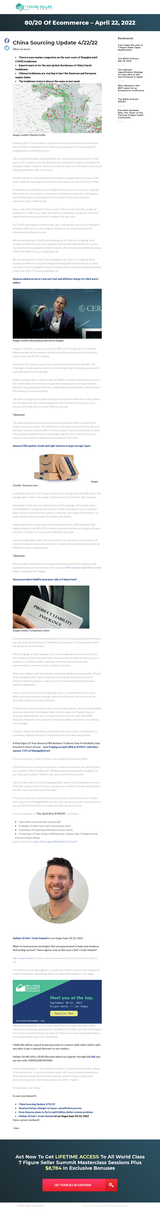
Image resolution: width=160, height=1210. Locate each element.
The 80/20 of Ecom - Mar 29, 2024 (129, 59)
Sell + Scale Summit (23, 958)
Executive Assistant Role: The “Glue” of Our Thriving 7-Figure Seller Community (131, 114)
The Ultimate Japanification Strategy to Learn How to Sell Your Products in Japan (130, 73)
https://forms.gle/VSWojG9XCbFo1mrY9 (55, 841)
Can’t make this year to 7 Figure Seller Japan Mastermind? (130, 47)
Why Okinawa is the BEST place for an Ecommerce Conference (131, 88)
